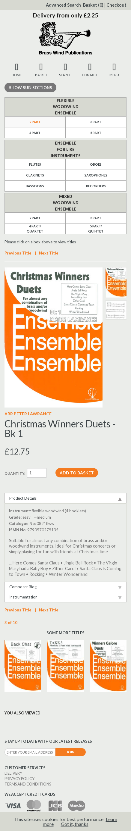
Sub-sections (30, 87)
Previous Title (17, 253)
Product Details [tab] (65, 498)
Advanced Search (63, 5)
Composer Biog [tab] (65, 586)
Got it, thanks (74, 824)
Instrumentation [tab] (65, 597)
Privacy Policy (19, 778)
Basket (93, 5)
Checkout (116, 5)
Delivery (13, 773)
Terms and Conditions (27, 784)
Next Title (48, 253)
